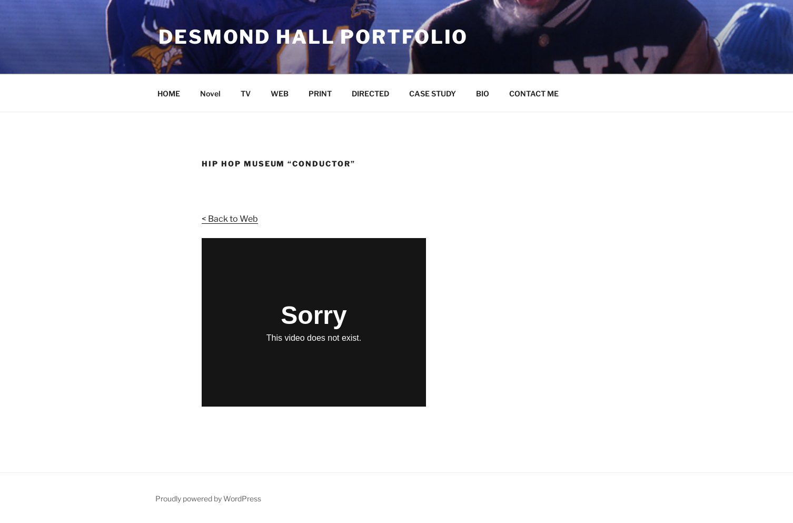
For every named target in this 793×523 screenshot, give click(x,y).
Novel (210, 93)
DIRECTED (370, 93)
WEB (280, 93)
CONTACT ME (534, 93)
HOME (168, 93)
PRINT (320, 93)
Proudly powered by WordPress (208, 498)
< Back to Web (230, 219)
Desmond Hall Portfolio (313, 36)
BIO (482, 93)
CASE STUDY (432, 93)
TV (246, 93)
